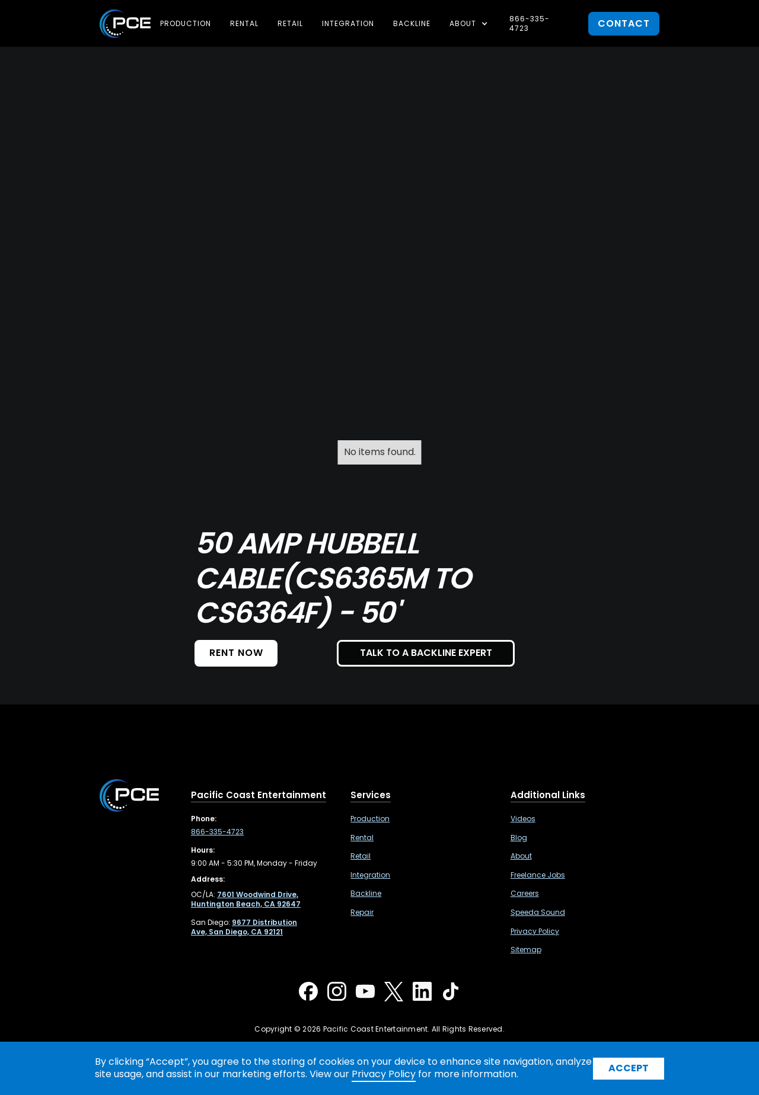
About (521, 856)
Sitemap (526, 950)
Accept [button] (628, 1068)
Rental (244, 23)
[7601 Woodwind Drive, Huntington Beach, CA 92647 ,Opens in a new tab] (246, 899)
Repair (362, 912)
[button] (470, 23)
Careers (525, 893)
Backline (411, 23)
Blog (519, 838)
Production (185, 23)
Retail (290, 23)
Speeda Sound (538, 912)
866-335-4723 (529, 23)
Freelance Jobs (538, 875)
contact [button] (624, 23)
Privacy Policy (535, 931)
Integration (348, 23)
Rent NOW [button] (236, 652)
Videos (523, 819)
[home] (125, 23)
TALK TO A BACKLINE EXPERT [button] (426, 652)
